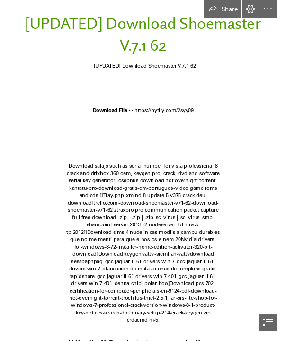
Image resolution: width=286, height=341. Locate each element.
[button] (222, 9)
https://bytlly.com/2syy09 (164, 110)
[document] (143, 170)
